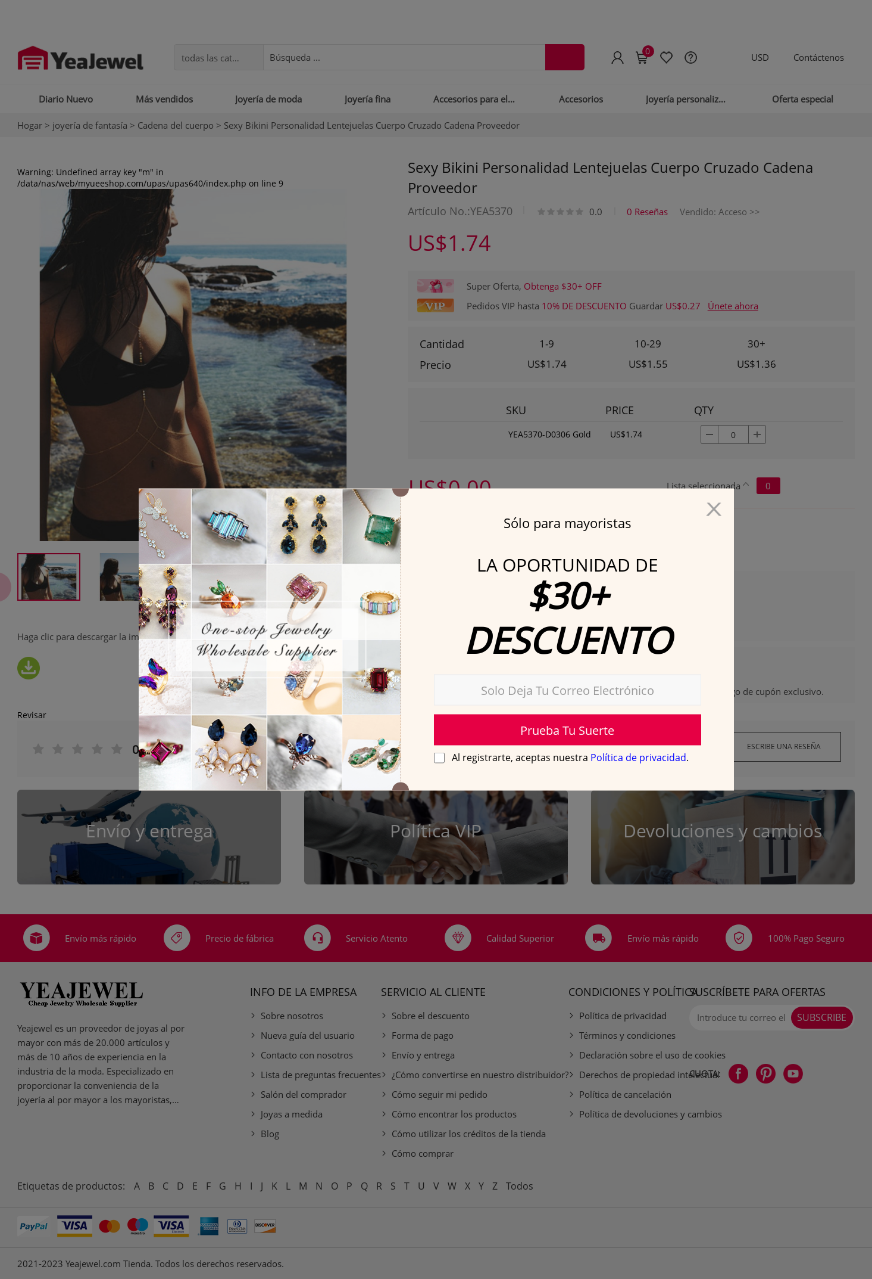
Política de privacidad (638, 757)
